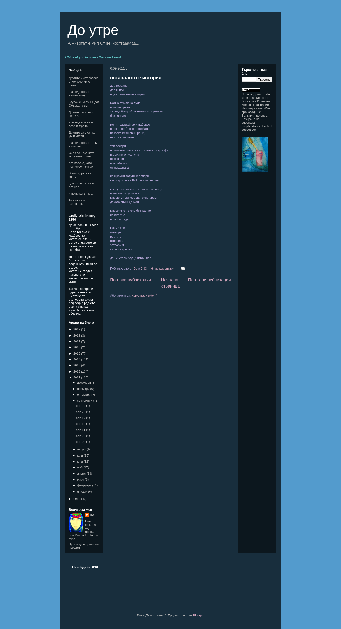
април (82, 473)
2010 (77, 499)
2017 (77, 341)
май (80, 467)
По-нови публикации (130, 280)
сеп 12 (81, 424)
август (82, 449)
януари (82, 491)
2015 (77, 353)
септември (85, 400)
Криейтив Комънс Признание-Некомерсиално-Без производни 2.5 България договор (256, 108)
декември (84, 382)
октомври (84, 394)
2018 (77, 335)
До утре (93, 30)
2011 (77, 377)
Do (92, 515)
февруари (84, 485)
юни (80, 461)
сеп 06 (81, 436)
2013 (77, 365)
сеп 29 (81, 406)
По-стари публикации (209, 280)
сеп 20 (81, 412)
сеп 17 (81, 418)
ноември (83, 389)
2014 (77, 359)
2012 (77, 371)
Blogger (198, 615)
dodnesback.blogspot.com (257, 127)
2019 (77, 329)
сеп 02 (81, 442)
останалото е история (136, 77)
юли (80, 455)
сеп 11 (81, 430)
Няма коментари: (163, 268)
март (81, 479)
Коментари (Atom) (144, 295)
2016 (77, 347)
